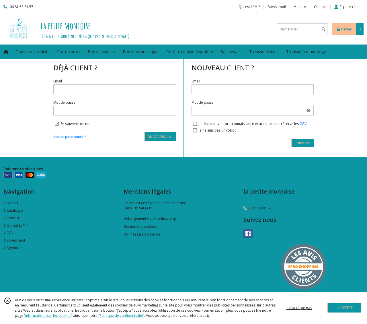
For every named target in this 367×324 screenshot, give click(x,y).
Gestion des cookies (140, 226)
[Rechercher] (323, 29)
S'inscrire (303, 142)
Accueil (10, 202)
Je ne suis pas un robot (217, 130)
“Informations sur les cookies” (48, 315)
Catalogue (13, 210)
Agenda (11, 247)
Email (57, 81)
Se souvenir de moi (75, 123)
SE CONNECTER (160, 136)
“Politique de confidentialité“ (121, 315)
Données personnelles (142, 234)
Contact (320, 6)
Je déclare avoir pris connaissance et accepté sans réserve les (253, 123)
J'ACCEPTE (345, 307)
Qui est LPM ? (15, 225)
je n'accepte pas (299, 307)
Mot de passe (64, 102)
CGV (303, 123)
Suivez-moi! (14, 240)
